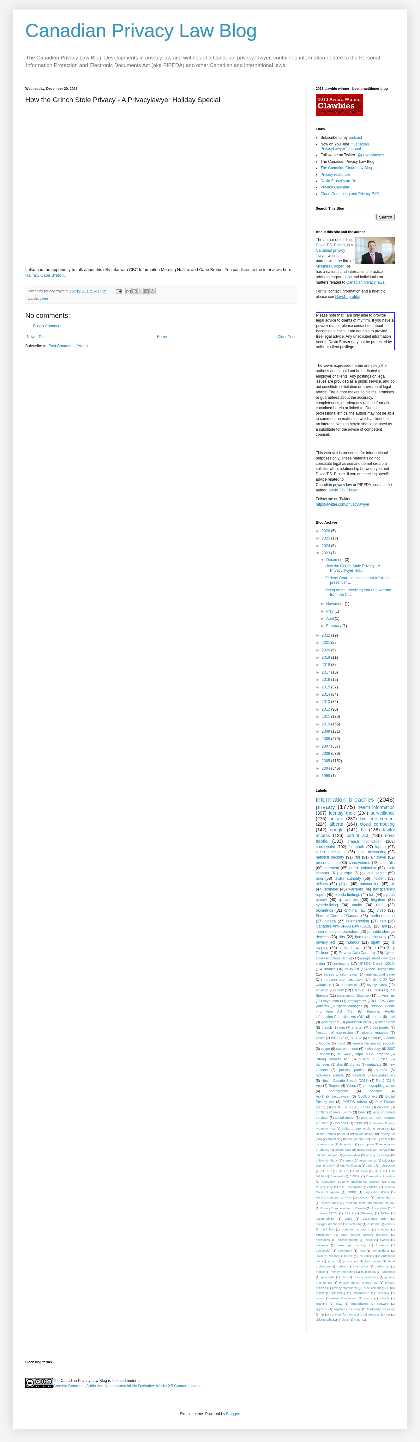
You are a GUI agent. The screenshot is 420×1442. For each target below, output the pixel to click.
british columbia (362, 868)
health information (376, 807)
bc (363, 829)
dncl (391, 1017)
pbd (344, 1277)
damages (323, 1064)
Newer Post (36, 337)
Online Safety (330, 1203)
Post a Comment (47, 326)
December (335, 560)
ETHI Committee (351, 1187)
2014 (326, 694)
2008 (326, 738)
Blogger (232, 1414)
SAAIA (349, 1213)
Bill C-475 (361, 1171)
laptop (380, 847)
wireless (343, 1319)
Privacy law (379, 1208)
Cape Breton (52, 275)
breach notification (364, 841)
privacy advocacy (366, 1277)
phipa (343, 884)
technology (372, 1049)
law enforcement (377, 818)
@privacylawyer (370, 155)
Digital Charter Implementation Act (365, 1128)
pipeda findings (347, 894)
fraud (341, 1043)
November (335, 603)
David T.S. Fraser (330, 245)
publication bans (327, 1160)
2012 (326, 709)
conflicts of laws (328, 1112)
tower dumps (368, 1160)
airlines (322, 884)
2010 (326, 724)
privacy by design (378, 1155)
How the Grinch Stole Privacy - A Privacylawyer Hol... (352, 568)
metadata (374, 1064)
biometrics (324, 910)
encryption (367, 1144)
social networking (371, 852)
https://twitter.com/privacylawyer (342, 504)
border (376, 1017)
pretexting (341, 963)
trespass (374, 1314)
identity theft (342, 813)
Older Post (286, 337)
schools (384, 1298)
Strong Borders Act (332, 1059)
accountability (325, 1218)
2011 (326, 716)
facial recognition (382, 969)
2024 (326, 546)
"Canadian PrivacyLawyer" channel (345, 146)
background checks (329, 1224)
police (320, 1038)
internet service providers (337, 931)
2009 (326, 731)
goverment (345, 1250)
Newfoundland (364, 1134)
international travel (380, 974)
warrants (355, 889)
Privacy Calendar (335, 187)
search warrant (363, 1043)
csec (384, 1059)
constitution (323, 1234)
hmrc (362, 1112)
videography (324, 1319)
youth (357, 1319)
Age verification (350, 1165)
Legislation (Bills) (376, 1192)
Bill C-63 (379, 1171)
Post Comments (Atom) (68, 346)
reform (320, 1298)
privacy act (325, 942)
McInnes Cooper (329, 266)
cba (342, 1027)
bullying (364, 1059)
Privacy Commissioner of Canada (343, 1208)
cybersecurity (325, 1144)
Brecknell (337, 1176)
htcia (362, 1250)
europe (346, 873)
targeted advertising (347, 1309)
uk (393, 884)
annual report (357, 1139)
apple (348, 1218)
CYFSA (355, 1176)
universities (386, 995)
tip (322, 1314)
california (373, 1224)
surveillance (383, 813)
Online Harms (385, 1197)
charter (357, 1027)
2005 (326, 761)
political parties (351, 1070)
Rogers (334, 1086)
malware (342, 1266)
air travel (378, 857)
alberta (336, 824)
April (330, 618)
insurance (365, 1256)
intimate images (326, 1155)
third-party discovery (381, 1309)
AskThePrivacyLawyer (333, 1096)
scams (368, 1298)
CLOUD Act (367, 1096)
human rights (381, 1250)
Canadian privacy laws (365, 282)
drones (355, 1064)
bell (373, 1139)
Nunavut (363, 1197)
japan (331, 1261)
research (358, 1075)
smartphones (359, 1303)
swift (340, 990)
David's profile (347, 296)
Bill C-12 (337, 1038)
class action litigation (353, 995)
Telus (352, 1107)
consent (383, 1229)
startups (348, 1160)
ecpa (368, 1240)
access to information (340, 974)
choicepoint (325, 847)
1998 (326, 775)
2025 (326, 538)
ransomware (360, 1293)
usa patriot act (383, 1075)
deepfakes (323, 1240)
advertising (334, 1139)
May (330, 611)
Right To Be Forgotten (372, 1054)
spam (375, 942)
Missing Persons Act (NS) (334, 1197)
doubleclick (349, 985)
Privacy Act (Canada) (357, 953)
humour (353, 942)
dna (340, 1064)
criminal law (354, 910)
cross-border (379, 1027)
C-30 (377, 990)
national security (330, 857)
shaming (321, 1303)
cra (349, 1112)
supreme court (347, 1049)
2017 (326, 672)
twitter (386, 1160)
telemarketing (357, 921)
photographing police (379, 1086)
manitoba (361, 1266)
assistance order (375, 1218)
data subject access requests (364, 1234)
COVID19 (341, 1123)
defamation (346, 1144)
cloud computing (377, 824)
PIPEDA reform (354, 1102)
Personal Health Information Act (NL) (370, 1203)
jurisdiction (350, 1261)
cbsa (366, 1107)
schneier (331, 889)
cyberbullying (327, 905)
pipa (319, 878)
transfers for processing (346, 1314)
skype (325, 1049)
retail (380, 905)
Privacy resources (336, 174)
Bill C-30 (380, 979)
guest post (364, 1149)
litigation (378, 899)
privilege (322, 990)
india (349, 1256)
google (336, 829)
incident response (328, 1256)
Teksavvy (367, 1213)
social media (344, 1117)
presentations (327, 862)
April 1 (370, 1165)
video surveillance (331, 852)
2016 (326, 679)
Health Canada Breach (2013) (345, 1080)
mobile (320, 1271)
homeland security (370, 937)
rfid (357, 857)
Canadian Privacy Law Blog (141, 30)
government (330, 1022)
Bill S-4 (342, 1054)
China (372, 1038)
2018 (326, 664)
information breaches (345, 799)
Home (162, 337)
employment (357, 1001)
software (382, 1303)
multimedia (368, 1271)
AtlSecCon (388, 1165)
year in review (325, 1165)
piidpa (320, 963)
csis (383, 921)
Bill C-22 (326, 1171)
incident (379, 878)
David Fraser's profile (338, 181)
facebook (356, 847)
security (389, 1043)
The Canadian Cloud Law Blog (346, 168)
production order (358, 1022)
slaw (339, 1303)
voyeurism (331, 1001)
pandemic (388, 1271)
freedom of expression (334, 1032)
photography (338, 1091)
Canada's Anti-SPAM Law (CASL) (344, 926)
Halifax (31, 275)
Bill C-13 (358, 990)
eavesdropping (347, 1240)
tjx (374, 948)
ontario (336, 818)
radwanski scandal (330, 1075)
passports (327, 1277)
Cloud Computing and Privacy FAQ (350, 194)
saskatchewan (351, 948)
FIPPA (373, 1187)
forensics (382, 1245)
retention (331, 868)
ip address (348, 899)
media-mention (382, 916)
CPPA (359, 1123)
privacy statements (344, 1288)
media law (382, 1266)
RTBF (336, 1107)
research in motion (344, 1298)
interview (384, 1149)
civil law (328, 1229)
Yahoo (351, 1086)
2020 (326, 650)
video (44, 298)
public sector (374, 873)
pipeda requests (375, 1032)
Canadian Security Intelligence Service (350, 1181)
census (390, 1224)
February (334, 626)
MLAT (346, 1134)
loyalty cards (377, 985)
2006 (326, 753)
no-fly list (352, 969)
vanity (357, 905)
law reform (373, 1261)
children (383, 1107)
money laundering (343, 1271)
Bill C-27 (343, 1171)
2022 (326, 635)
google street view (374, 958)
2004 (326, 768)
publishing (338, 1293)
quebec (381, 1070)
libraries (329, 969)
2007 (326, 746)
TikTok (385, 1213)
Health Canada (326, 1134)
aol (384, 926)
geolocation (323, 1250)
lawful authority (347, 878)
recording (382, 1293)
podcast (355, 137)
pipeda (330, 921)
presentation (351, 1155)
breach (326, 1027)
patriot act (357, 835)
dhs (342, 937)
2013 (326, 701)
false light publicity (352, 1245)
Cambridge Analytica (380, 1176)
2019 (326, 657)
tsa (388, 1314)
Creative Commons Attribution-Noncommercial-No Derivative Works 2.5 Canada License (127, 1386)
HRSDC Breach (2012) (377, 963)
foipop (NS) (343, 1149)
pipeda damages (349, 1006)
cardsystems (359, 862)
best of (385, 1139)
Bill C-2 (356, 1038)
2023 (326, 553)
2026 (326, 531)
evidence (322, 1245)
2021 (326, 642)
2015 (326, 687)
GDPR (352, 1192)
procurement (372, 1288)
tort (371, 894)
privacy (325, 807)
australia (388, 862)
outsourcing (369, 884)
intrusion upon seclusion (343, 979)
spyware (321, 1309)
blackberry (355, 1224)
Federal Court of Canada (337, 916)
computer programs (356, 1229)
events (384, 1240)
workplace (323, 985)
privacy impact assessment (358, 1282)
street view (386, 1022)
